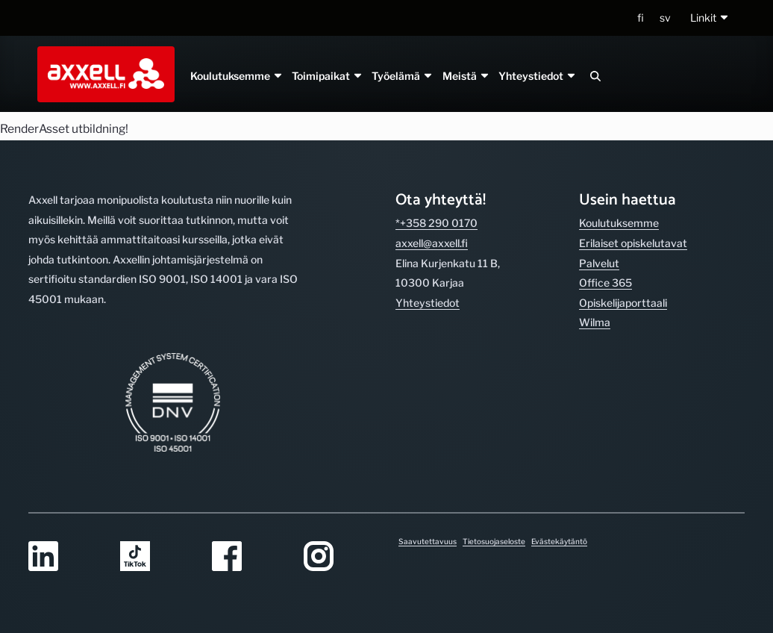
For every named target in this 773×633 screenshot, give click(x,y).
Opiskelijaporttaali (623, 302)
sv (665, 17)
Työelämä (403, 75)
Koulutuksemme (237, 75)
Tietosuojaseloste (494, 541)
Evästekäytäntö (559, 541)
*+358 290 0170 (436, 222)
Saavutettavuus (427, 541)
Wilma (594, 322)
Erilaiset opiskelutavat (633, 243)
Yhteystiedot (537, 75)
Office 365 (605, 282)
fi (640, 17)
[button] (710, 18)
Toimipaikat (327, 75)
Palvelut (599, 263)
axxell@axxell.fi (431, 243)
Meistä (465, 75)
